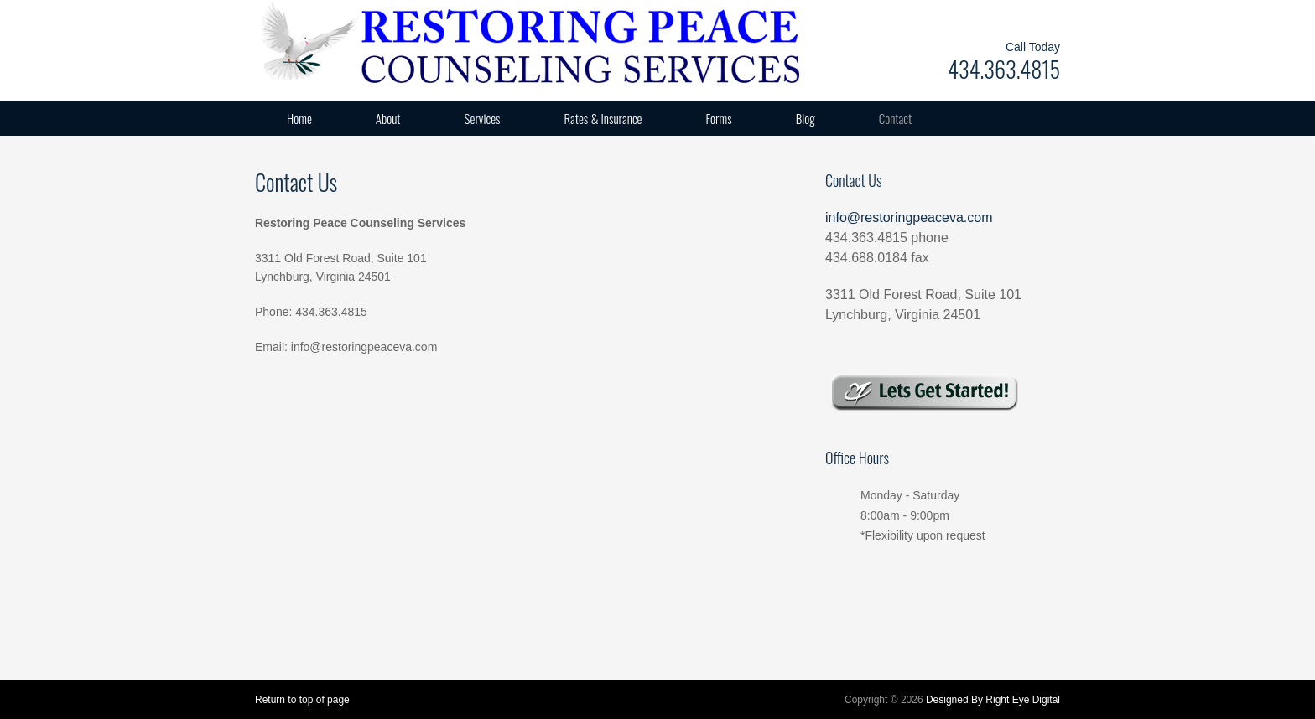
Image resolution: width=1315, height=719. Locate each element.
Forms (719, 118)
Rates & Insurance (603, 118)
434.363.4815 (1004, 69)
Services (483, 118)
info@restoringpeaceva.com (908, 217)
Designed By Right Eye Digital (993, 700)
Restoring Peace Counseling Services (422, 42)
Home (299, 118)
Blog (805, 118)
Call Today (1033, 47)
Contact (895, 118)
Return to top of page (302, 700)
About (388, 118)
